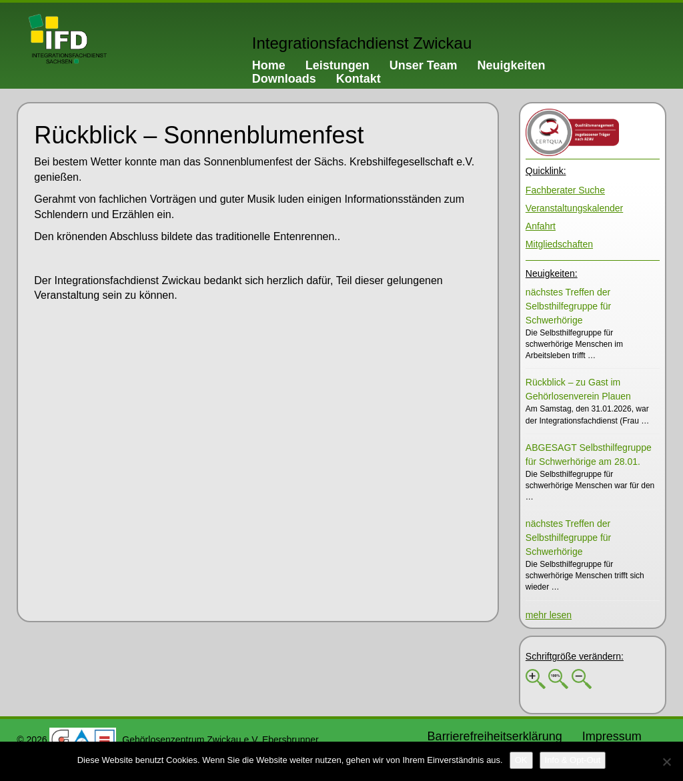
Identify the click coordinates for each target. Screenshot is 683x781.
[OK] (521, 760)
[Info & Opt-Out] (573, 760)
